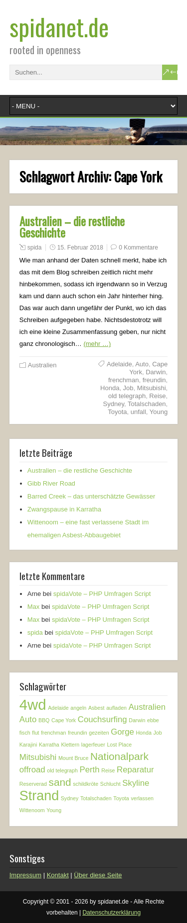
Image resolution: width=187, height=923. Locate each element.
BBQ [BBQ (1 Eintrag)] (44, 720)
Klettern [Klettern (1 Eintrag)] (70, 745)
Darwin (156, 372)
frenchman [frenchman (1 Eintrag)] (53, 733)
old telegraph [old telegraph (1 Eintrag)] (62, 770)
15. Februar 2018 (80, 247)
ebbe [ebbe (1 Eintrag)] (153, 720)
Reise (157, 396)
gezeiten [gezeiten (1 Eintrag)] (99, 733)
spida (34, 247)
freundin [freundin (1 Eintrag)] (77, 733)
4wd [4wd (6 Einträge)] (32, 704)
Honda (109, 388)
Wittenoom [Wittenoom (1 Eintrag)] (32, 810)
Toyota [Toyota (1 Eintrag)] (121, 798)
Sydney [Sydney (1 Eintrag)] (70, 798)
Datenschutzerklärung (111, 912)
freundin (154, 380)
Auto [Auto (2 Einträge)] (28, 719)
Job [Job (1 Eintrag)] (157, 733)
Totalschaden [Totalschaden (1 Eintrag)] (96, 798)
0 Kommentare (138, 247)
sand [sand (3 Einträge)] (59, 782)
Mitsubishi (151, 388)
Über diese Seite (98, 875)
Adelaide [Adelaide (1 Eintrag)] (58, 708)
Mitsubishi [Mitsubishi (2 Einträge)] (38, 757)
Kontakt (58, 875)
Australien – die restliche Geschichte (72, 227)
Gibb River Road (51, 483)
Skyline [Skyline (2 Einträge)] (135, 783)
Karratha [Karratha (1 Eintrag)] (49, 745)
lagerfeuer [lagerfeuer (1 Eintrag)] (93, 745)
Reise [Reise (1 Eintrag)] (108, 770)
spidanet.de (59, 26)
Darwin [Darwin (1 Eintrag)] (137, 720)
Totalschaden (147, 404)
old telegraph (127, 396)
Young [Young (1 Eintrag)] (53, 810)
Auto (142, 364)
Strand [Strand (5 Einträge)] (39, 795)
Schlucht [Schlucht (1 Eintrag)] (110, 784)
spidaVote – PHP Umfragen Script (102, 593)
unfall (138, 412)
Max (33, 606)
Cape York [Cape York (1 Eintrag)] (63, 720)
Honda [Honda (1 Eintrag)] (143, 733)
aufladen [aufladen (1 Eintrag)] (116, 708)
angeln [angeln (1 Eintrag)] (78, 708)
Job (128, 388)
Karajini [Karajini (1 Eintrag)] (28, 745)
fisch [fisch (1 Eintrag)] (24, 733)
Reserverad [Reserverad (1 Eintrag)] (33, 784)
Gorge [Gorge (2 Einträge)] (122, 732)
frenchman (123, 380)
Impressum (25, 875)
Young (159, 412)
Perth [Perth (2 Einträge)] (90, 769)
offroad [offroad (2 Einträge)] (32, 769)
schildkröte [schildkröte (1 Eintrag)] (85, 784)
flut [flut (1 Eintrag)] (35, 733)
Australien (42, 365)
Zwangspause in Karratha (64, 509)
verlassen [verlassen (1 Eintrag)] (142, 798)
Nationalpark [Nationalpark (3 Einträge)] (119, 756)
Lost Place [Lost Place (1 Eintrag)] (119, 745)
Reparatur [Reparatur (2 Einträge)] (135, 769)
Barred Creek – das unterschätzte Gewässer (91, 496)
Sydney (113, 404)
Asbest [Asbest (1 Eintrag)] (96, 708)
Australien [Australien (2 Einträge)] (147, 707)
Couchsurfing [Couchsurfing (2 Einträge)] (102, 719)
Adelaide (119, 364)
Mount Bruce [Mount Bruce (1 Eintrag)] (73, 758)
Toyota (117, 412)
